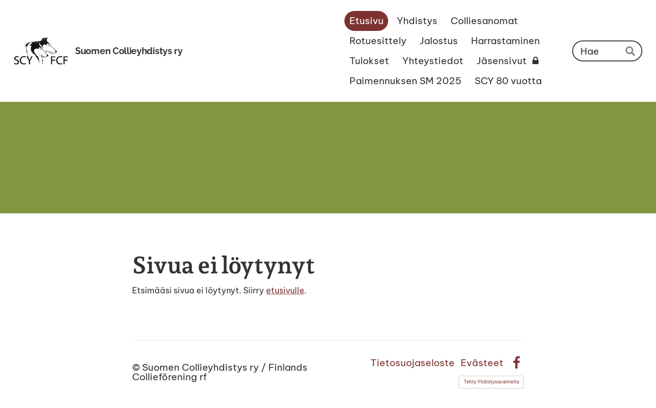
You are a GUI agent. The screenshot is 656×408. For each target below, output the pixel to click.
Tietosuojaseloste (412, 363)
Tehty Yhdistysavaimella (491, 382)
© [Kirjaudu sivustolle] (137, 367)
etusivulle (285, 290)
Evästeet (482, 363)
